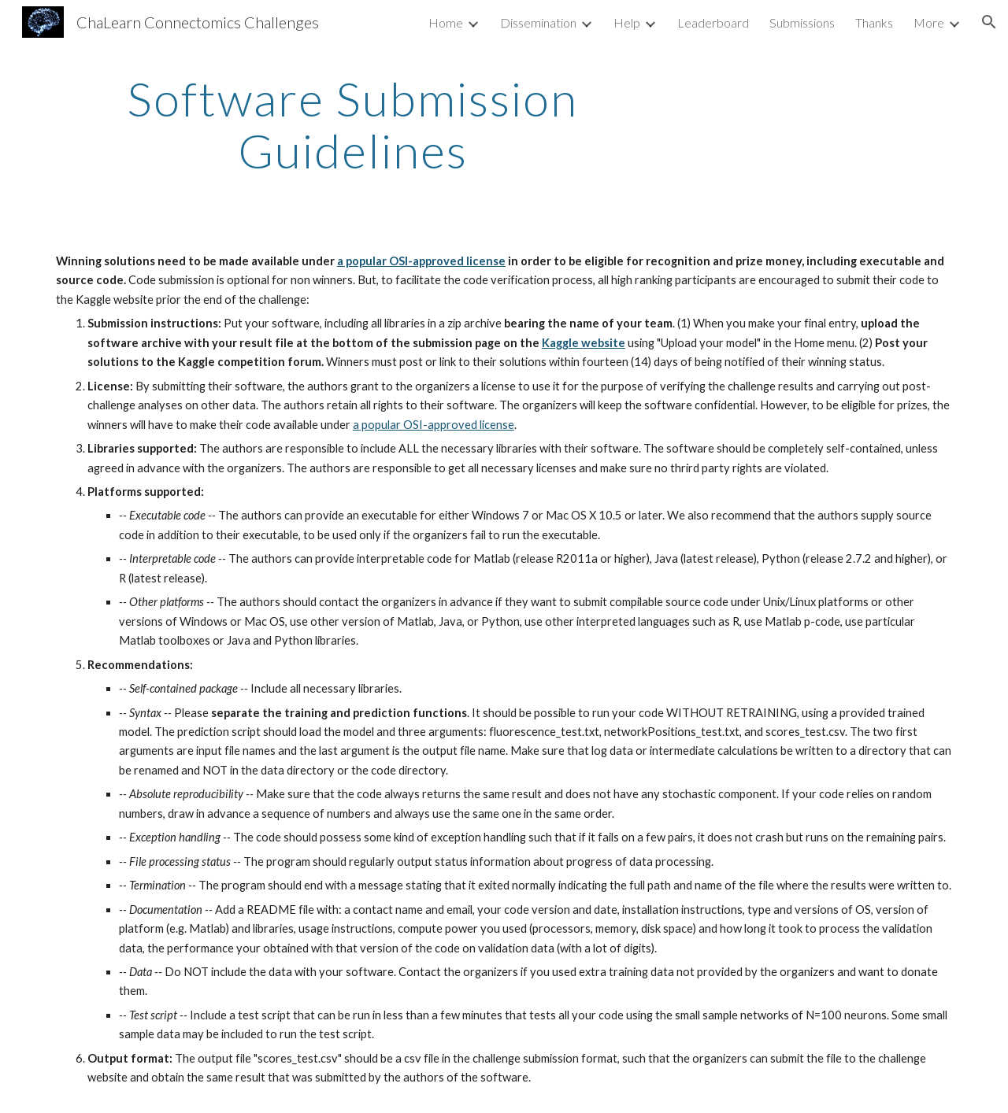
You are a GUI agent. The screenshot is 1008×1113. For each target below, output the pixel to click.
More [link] (929, 22)
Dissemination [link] (538, 22)
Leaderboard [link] (713, 22)
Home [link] (445, 22)
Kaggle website (583, 342)
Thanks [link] (874, 22)
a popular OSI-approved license (421, 261)
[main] (353, 124)
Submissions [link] (802, 22)
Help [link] (626, 22)
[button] (989, 22)
